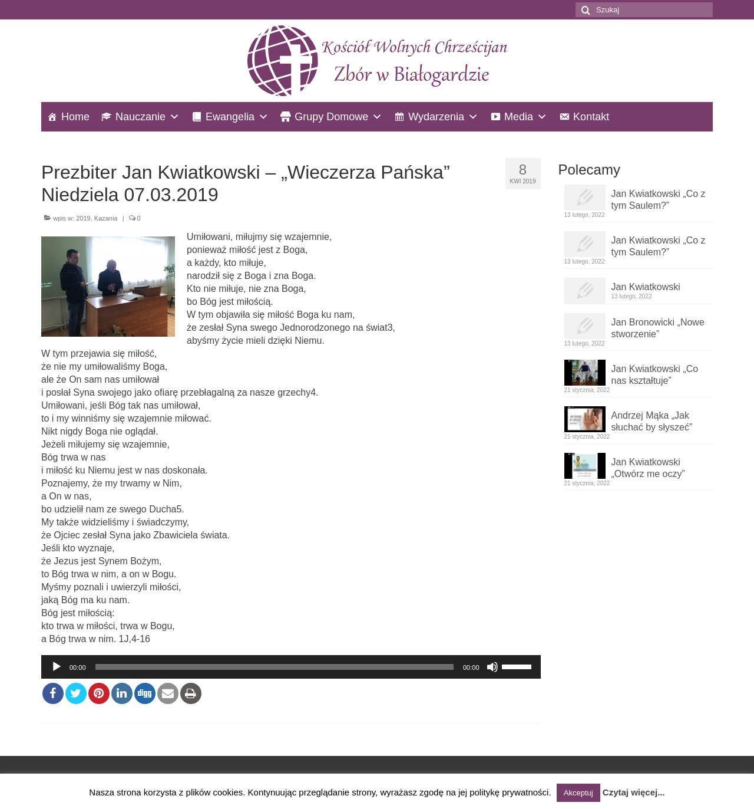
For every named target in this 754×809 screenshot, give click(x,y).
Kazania (106, 218)
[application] (291, 667)
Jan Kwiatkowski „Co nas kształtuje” (655, 375)
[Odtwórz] (56, 667)
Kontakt (591, 117)
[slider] (274, 667)
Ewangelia (230, 117)
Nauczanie (140, 117)
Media (518, 117)
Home (75, 117)
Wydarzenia (436, 117)
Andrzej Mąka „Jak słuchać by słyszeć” (652, 421)
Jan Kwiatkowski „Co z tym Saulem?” (658, 200)
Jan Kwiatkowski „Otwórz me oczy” (648, 468)
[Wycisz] (492, 667)
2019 (83, 218)
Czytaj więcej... (634, 792)
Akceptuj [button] (578, 792)
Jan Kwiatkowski (645, 287)
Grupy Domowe (331, 117)
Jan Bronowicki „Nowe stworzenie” (658, 328)
